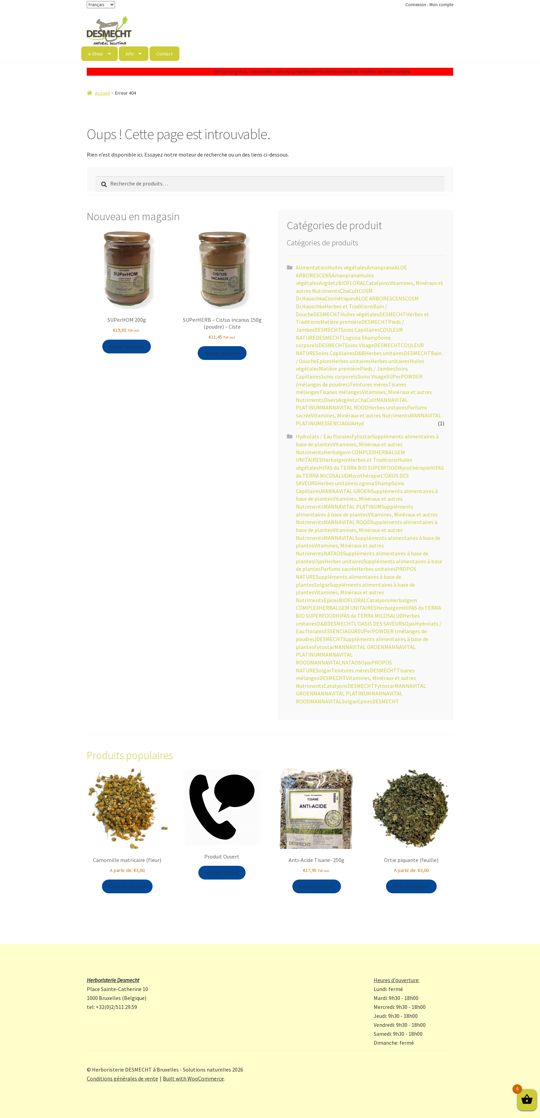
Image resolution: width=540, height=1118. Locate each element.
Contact (164, 54)
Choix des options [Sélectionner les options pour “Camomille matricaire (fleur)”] (127, 886)
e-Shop (95, 54)
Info (130, 54)
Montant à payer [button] (222, 872)
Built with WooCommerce (193, 1078)
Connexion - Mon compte (429, 5)
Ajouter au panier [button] (126, 346)
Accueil (102, 93)
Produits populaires (130, 755)
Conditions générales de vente (122, 1078)
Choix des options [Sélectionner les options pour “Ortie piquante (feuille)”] (411, 886)
